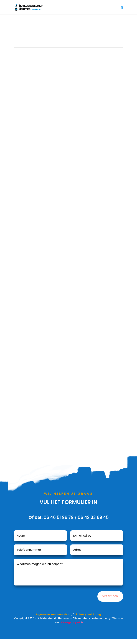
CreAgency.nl (70, 622)
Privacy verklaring (88, 614)
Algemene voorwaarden (52, 614)
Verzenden (110, 596)
